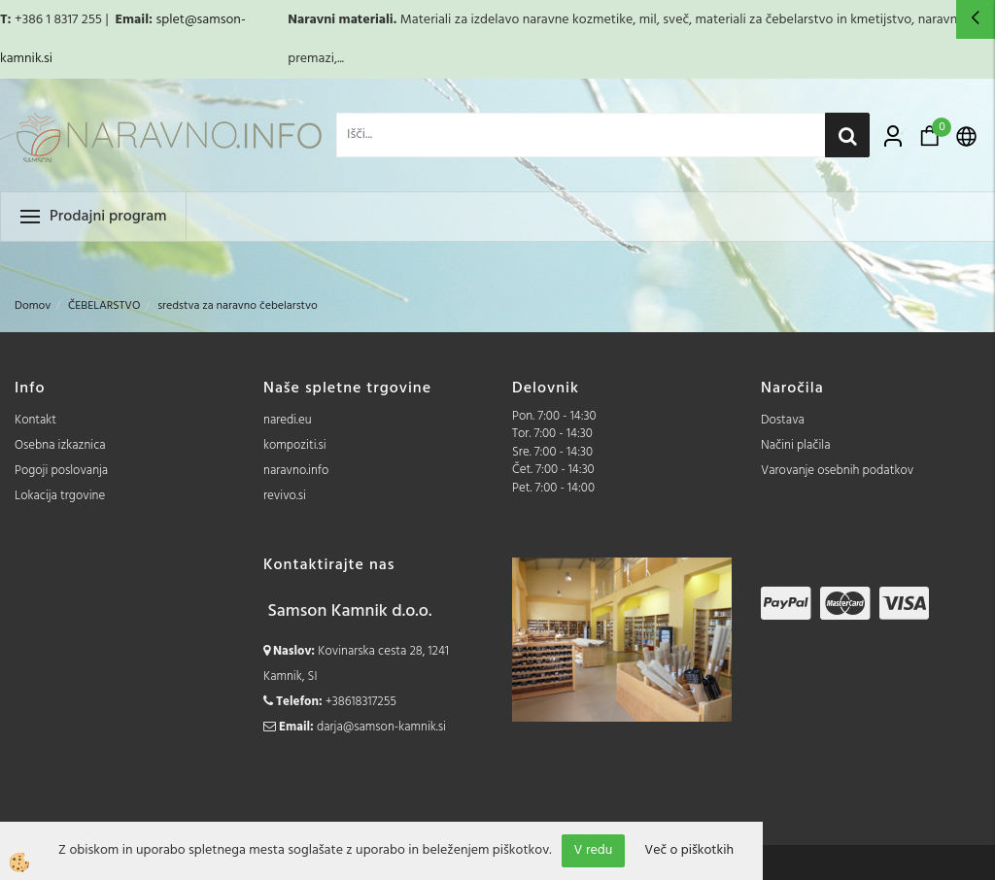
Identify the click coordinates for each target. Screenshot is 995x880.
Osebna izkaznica (60, 445)
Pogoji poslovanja (61, 470)
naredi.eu (287, 420)
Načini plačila (796, 445)
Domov (33, 306)
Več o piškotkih (689, 851)
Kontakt (35, 420)
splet (169, 20)
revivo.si (284, 496)
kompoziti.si (294, 445)
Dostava (783, 420)
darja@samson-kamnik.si (381, 727)
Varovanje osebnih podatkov (837, 470)
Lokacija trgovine (60, 496)
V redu (593, 850)
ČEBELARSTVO (104, 306)
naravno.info (295, 470)
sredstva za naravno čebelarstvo (237, 306)
